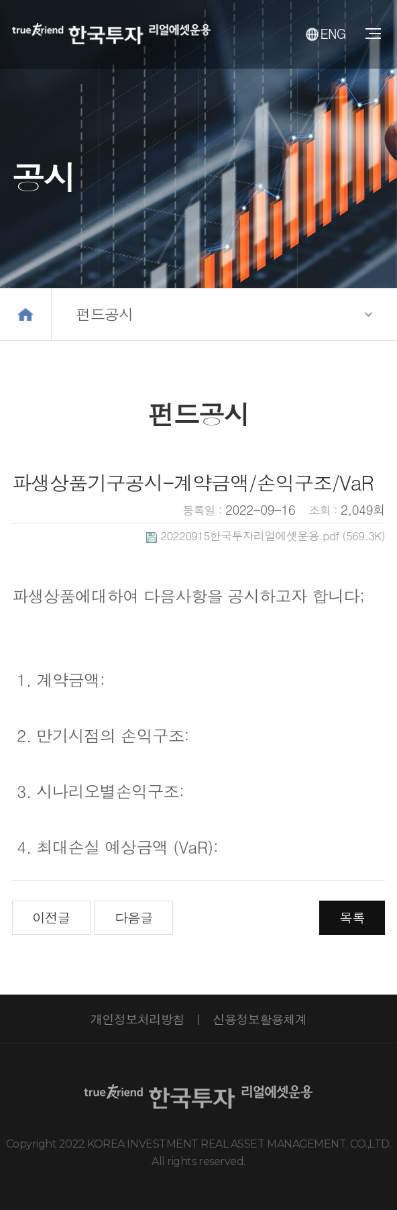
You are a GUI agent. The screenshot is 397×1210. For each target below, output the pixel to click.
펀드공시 (104, 313)
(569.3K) (266, 535)
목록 (351, 917)
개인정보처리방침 (137, 1018)
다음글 (133, 917)
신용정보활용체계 (259, 1018)
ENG (326, 33)
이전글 (51, 917)
